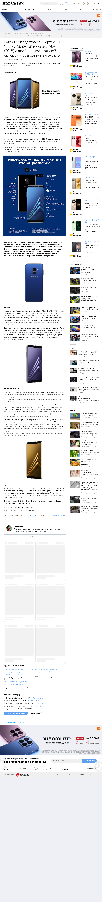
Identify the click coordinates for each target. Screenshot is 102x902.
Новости (47, 9)
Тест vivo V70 (89, 178)
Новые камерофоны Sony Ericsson (15, 806)
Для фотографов (92, 893)
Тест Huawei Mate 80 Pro (92, 200)
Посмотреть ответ (39, 822)
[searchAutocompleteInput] (50, 3)
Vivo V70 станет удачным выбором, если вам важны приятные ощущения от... (92, 184)
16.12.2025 (84, 340)
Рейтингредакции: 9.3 (77, 65)
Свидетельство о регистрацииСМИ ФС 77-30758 (44, 893)
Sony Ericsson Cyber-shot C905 (14, 809)
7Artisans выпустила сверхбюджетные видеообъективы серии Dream (88, 399)
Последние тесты (76, 48)
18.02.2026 (84, 329)
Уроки (80, 9)
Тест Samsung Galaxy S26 (92, 242)
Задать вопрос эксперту (16, 838)
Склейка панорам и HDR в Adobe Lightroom (90, 414)
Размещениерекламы (8, 893)
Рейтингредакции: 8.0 (77, 234)
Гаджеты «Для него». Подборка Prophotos (88, 326)
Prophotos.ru (94, 899)
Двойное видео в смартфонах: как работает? (90, 451)
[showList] (16, 813)
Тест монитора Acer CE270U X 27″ (91, 73)
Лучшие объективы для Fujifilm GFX (89, 288)
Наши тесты (6, 9)
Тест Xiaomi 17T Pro (91, 51)
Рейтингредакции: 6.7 (77, 108)
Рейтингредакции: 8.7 (77, 87)
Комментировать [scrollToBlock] (58, 515)
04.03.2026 (84, 320)
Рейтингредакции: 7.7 (77, 171)
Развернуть (34, 536)
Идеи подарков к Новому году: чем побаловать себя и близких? (90, 336)
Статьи (64, 9)
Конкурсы (97, 9)
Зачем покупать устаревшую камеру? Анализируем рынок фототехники (88, 270)
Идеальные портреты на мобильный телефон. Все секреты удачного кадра (89, 508)
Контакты (23, 893)
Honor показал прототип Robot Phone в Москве (88, 361)
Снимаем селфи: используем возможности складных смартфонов (89, 433)
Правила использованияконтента (70, 893)
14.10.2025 (84, 311)
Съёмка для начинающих (88, 426)
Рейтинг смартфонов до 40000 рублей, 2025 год (89, 309)
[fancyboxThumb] (34, 91)
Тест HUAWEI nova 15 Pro (92, 221)
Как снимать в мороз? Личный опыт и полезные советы (89, 498)
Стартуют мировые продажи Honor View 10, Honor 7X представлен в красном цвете (32, 794)
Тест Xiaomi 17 (89, 136)
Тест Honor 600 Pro (91, 114)
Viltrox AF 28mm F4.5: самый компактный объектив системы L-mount (88, 389)
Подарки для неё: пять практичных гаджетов (88, 318)
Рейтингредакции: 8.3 (77, 129)
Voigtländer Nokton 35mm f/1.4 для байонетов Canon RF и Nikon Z (88, 380)
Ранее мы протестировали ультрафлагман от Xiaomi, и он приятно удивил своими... (92, 142)
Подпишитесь (64, 3)
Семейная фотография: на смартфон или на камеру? (90, 423)
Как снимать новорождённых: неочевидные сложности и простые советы (90, 473)
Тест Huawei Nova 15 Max (91, 94)
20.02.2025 (84, 291)
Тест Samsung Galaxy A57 (92, 158)
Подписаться (91, 885)
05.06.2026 (84, 304)
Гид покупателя (27, 9)
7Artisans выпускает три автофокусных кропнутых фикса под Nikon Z (89, 370)
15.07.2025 (84, 274)
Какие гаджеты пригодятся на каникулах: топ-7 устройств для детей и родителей (90, 299)
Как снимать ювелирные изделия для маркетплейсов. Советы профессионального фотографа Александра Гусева (89, 486)
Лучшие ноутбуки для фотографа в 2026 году (89, 279)
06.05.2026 (84, 282)
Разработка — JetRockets (65, 899)
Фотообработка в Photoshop (89, 417)
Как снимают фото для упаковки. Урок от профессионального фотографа (88, 462)
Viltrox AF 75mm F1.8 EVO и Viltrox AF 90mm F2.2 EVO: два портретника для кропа (88, 353)
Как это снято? (85, 467)
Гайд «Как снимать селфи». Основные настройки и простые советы (90, 442)
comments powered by (14, 847)
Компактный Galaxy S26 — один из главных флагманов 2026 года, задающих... (91, 249)
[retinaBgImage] (75, 270)
